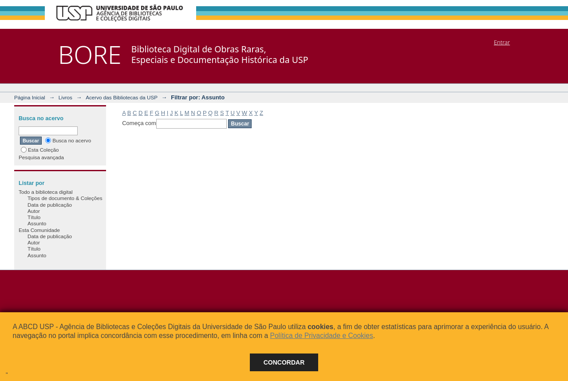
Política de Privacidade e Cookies (321, 335)
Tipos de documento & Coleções (65, 198)
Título (34, 217)
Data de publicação (50, 205)
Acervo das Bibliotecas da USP (122, 97)
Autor (34, 211)
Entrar (502, 42)
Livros (65, 97)
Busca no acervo (68, 140)
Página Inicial (29, 97)
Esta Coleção (40, 150)
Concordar (284, 362)
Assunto (37, 223)
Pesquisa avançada (41, 157)
